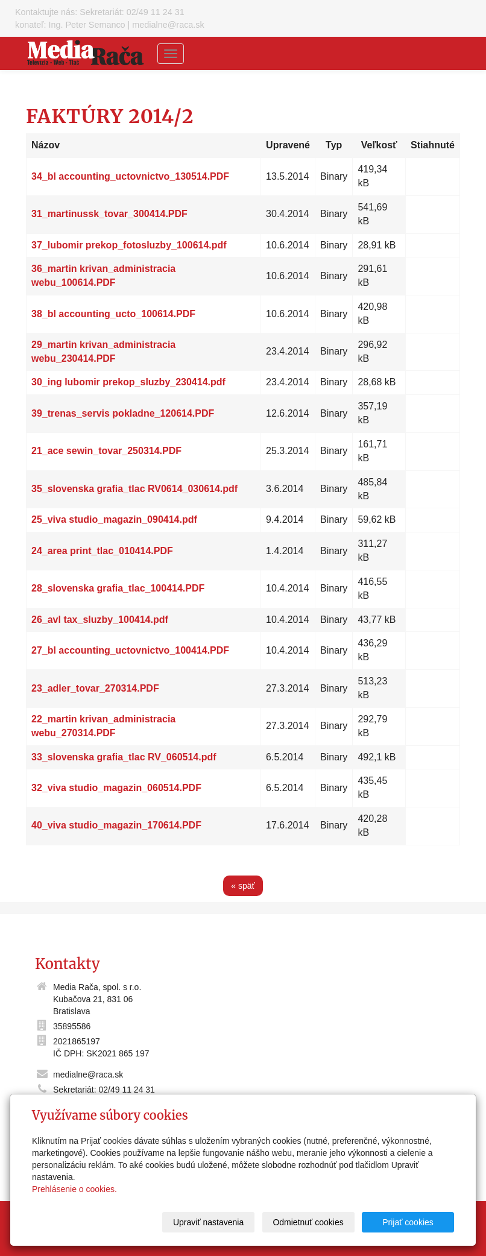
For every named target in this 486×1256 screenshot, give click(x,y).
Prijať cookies (408, 1222)
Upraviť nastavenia (208, 1222)
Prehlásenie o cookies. (74, 1189)
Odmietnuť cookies (308, 1222)
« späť (243, 886)
